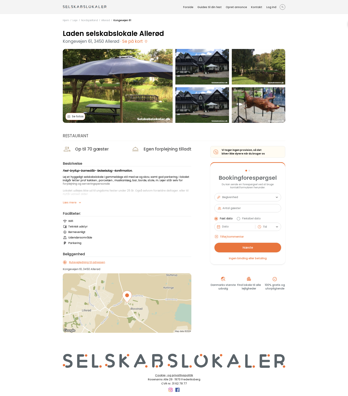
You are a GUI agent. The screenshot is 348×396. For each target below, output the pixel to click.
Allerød (105, 20)
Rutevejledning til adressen (84, 262)
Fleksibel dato (249, 218)
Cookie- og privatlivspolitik (174, 375)
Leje (75, 20)
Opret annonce (236, 7)
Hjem (66, 20)
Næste (248, 247)
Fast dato (224, 218)
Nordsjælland (89, 20)
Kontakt (256, 7)
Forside (188, 7)
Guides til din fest (209, 7)
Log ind (271, 7)
